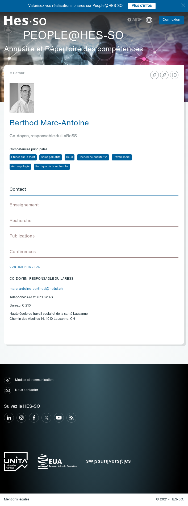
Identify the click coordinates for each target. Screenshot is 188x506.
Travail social (121, 157)
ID (174, 75)
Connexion (171, 20)
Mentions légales (16, 499)
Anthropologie (20, 166)
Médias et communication (28, 380)
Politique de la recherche (51, 166)
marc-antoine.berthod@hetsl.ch (36, 289)
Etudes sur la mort (23, 157)
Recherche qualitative (93, 157)
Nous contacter (21, 390)
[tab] (94, 190)
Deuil (69, 157)
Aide (134, 20)
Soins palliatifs (50, 157)
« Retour (17, 73)
